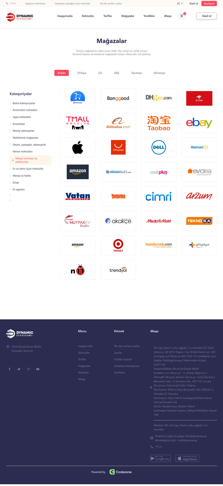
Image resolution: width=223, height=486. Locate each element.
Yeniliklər (148, 15)
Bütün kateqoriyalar (24, 103)
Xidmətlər (87, 15)
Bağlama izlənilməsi (35, 3)
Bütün (61, 73)
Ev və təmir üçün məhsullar (28, 168)
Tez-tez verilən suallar (111, 3)
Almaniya (160, 73)
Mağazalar (127, 15)
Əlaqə (167, 15)
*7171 (11, 3)
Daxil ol (194, 3)
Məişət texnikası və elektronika (26, 160)
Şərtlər (118, 354)
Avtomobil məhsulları (25, 110)
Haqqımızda (64, 15)
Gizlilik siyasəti (123, 361)
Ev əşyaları (19, 189)
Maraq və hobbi (22, 175)
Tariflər (107, 15)
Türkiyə (81, 73)
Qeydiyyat (209, 3)
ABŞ (117, 73)
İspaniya (137, 73)
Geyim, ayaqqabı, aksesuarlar (29, 144)
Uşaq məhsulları (22, 117)
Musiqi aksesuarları (23, 130)
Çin (100, 73)
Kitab (16, 182)
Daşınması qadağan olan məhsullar (72, 3)
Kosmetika (19, 124)
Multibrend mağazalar (25, 137)
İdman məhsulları (23, 151)
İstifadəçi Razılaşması (127, 367)
